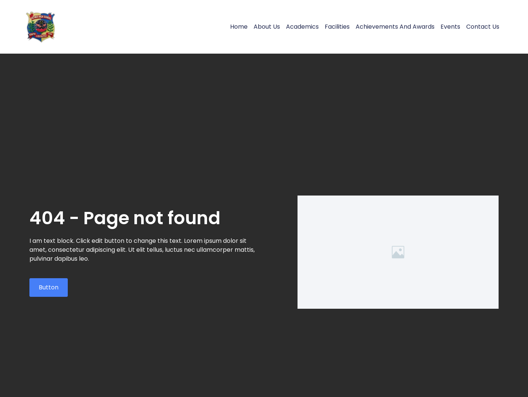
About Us (267, 26)
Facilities (337, 26)
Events (450, 26)
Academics (302, 26)
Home (239, 26)
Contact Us (482, 26)
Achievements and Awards (395, 26)
